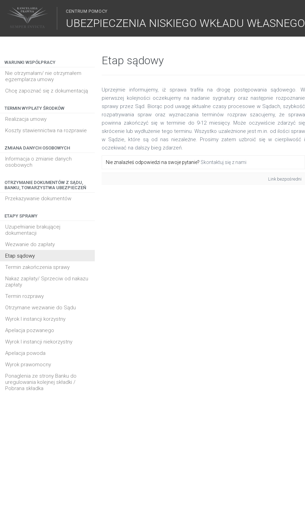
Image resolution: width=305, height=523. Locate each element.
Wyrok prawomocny (28, 364)
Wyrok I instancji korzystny (35, 319)
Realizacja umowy (26, 119)
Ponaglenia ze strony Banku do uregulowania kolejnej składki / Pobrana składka (41, 382)
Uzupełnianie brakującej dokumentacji (32, 230)
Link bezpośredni (285, 179)
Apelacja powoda (25, 353)
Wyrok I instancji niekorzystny (38, 342)
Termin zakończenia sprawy (37, 267)
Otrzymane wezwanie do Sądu (40, 307)
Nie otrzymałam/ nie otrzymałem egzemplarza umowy (43, 76)
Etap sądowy (20, 256)
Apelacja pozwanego (29, 330)
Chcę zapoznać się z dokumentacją (46, 91)
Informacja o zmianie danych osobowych (38, 162)
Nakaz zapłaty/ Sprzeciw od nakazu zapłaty (46, 281)
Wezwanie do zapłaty (30, 244)
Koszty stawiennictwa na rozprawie (46, 130)
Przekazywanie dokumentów (38, 198)
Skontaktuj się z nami (223, 162)
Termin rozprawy (24, 296)
